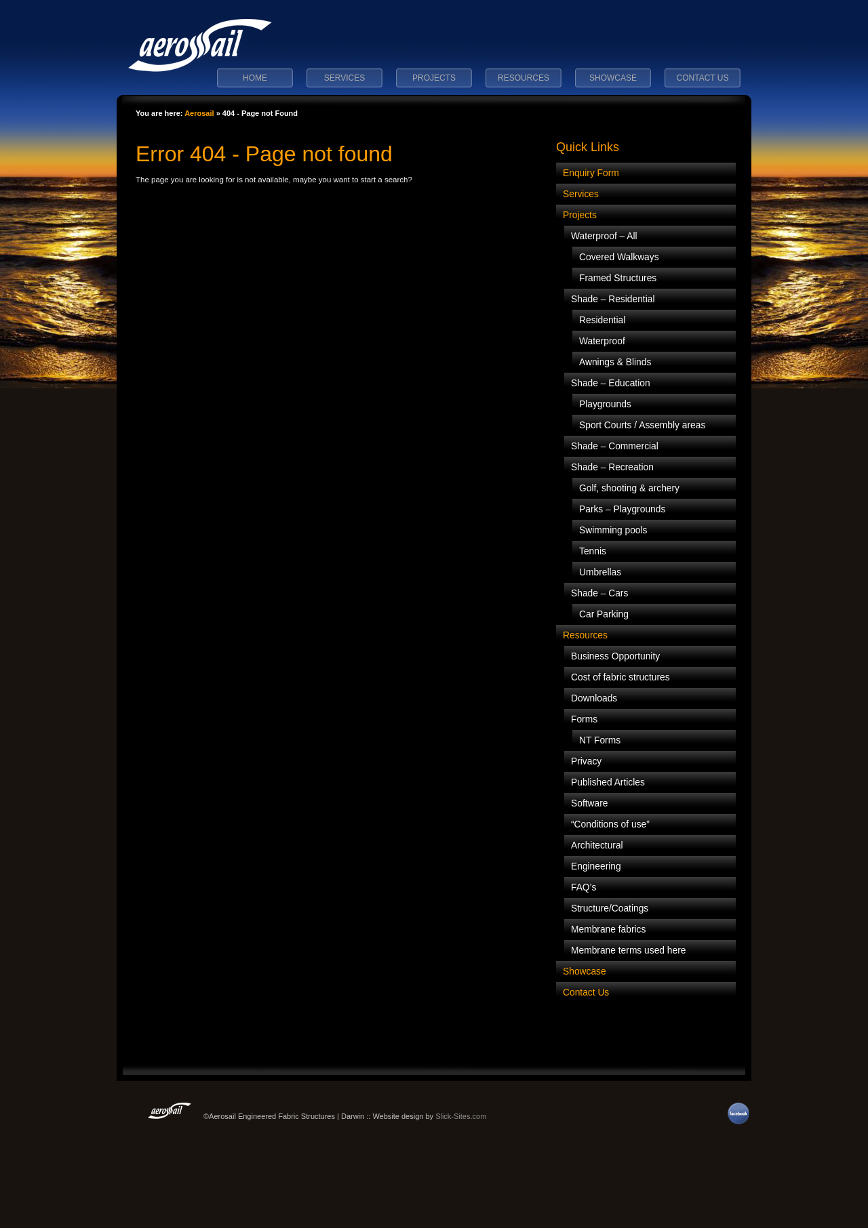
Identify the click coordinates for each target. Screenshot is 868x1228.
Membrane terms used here (628, 950)
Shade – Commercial (614, 446)
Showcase (613, 78)
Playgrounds (605, 404)
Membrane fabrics (608, 929)
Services (344, 78)
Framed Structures (617, 278)
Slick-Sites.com (460, 1116)
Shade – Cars (599, 593)
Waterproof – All (604, 236)
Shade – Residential (613, 299)
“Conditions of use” (610, 824)
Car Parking (604, 614)
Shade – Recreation (612, 467)
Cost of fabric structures (620, 677)
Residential (602, 320)
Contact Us (703, 78)
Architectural (597, 845)
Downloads (594, 698)
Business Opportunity (615, 656)
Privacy (586, 761)
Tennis (592, 551)
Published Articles (608, 782)
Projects (434, 78)
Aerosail (199, 113)
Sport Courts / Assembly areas (642, 425)
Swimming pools (613, 530)
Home (255, 78)
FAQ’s (583, 887)
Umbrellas (600, 572)
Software (589, 803)
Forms (584, 719)
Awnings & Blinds (615, 362)
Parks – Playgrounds (622, 509)
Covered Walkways (619, 257)
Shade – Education (610, 383)
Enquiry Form (591, 173)
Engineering (596, 866)
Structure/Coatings (609, 908)
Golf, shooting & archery (629, 488)
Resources (523, 78)
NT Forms (599, 740)
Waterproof (602, 341)
